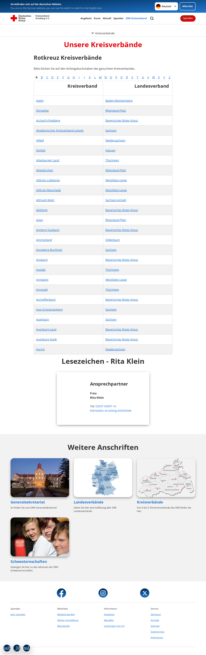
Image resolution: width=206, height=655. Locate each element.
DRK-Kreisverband (136, 18)
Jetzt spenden (18, 614)
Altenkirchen (44, 170)
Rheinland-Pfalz (115, 110)
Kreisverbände (150, 502)
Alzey (39, 220)
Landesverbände (89, 502)
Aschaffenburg (46, 299)
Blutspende (63, 626)
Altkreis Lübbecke (48, 180)
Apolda (41, 270)
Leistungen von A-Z (114, 626)
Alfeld (40, 140)
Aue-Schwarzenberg (49, 309)
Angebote (86, 18)
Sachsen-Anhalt (115, 200)
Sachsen (111, 130)
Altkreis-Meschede (48, 190)
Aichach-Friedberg (48, 120)
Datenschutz (158, 631)
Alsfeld (40, 150)
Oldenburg (112, 240)
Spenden (118, 18)
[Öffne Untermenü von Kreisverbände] (103, 27)
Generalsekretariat (28, 502)
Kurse (97, 18)
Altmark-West (45, 200)
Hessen (110, 150)
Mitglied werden (66, 614)
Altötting (42, 210)
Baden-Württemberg (119, 101)
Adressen (156, 614)
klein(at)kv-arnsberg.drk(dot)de (110, 410)
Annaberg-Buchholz (49, 250)
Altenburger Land (47, 160)
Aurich (40, 349)
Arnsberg (42, 280)
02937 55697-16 (105, 406)
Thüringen (112, 160)
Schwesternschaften (29, 561)
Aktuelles (109, 620)
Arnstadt (42, 290)
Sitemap (155, 626)
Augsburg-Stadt (46, 339)
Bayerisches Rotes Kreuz (121, 120)
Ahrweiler (42, 110)
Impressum (157, 637)
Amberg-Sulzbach (48, 230)
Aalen (40, 101)
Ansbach (42, 260)
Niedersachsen (115, 140)
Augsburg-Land (46, 329)
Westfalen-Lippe (116, 180)
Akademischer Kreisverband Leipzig (60, 130)
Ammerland (44, 240)
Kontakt (155, 620)
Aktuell (107, 18)
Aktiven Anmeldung (67, 620)
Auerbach (42, 319)
